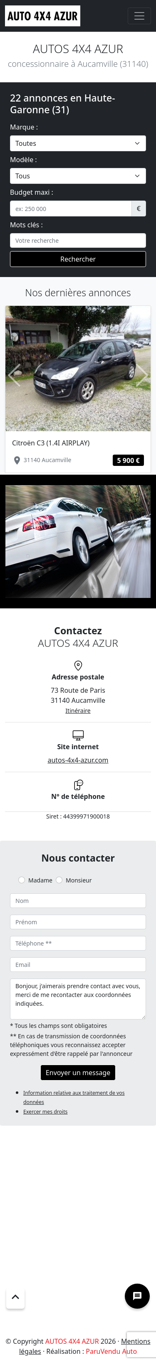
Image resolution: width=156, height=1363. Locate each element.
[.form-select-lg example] (78, 143)
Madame (40, 880)
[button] (14, 375)
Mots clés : (26, 224)
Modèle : (23, 159)
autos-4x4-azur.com (77, 760)
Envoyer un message (78, 1072)
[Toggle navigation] (139, 16)
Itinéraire (77, 711)
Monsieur (79, 880)
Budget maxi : (31, 192)
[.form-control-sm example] (71, 208)
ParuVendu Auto (111, 1351)
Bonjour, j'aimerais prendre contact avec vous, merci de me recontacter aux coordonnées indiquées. (78, 999)
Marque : (24, 127)
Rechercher (78, 259)
